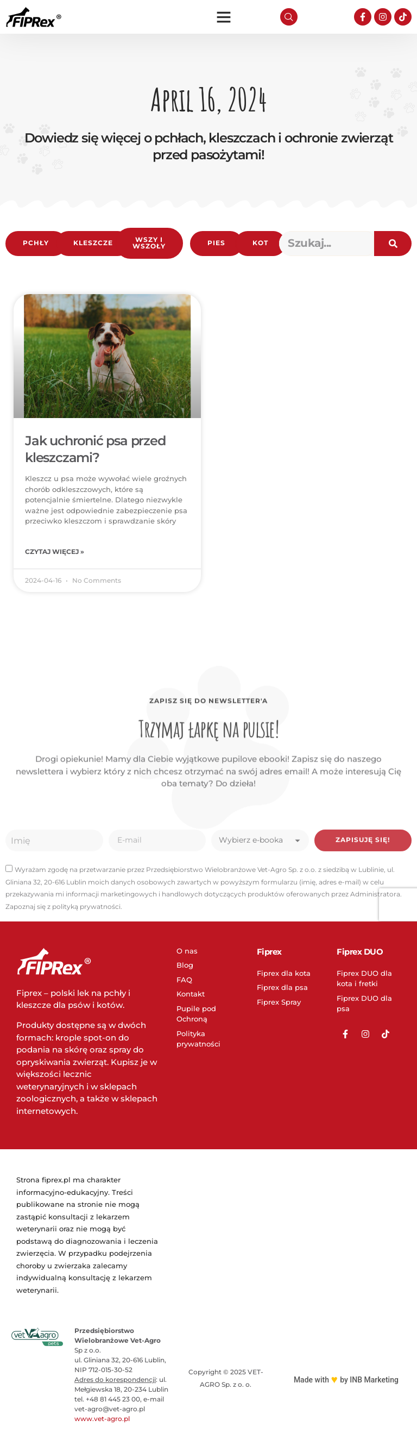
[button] (223, 16)
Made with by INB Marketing (346, 1381)
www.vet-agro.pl (102, 1421)
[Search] (393, 243)
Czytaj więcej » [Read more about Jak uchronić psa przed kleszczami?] (54, 553)
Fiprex (269, 953)
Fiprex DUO (360, 953)
